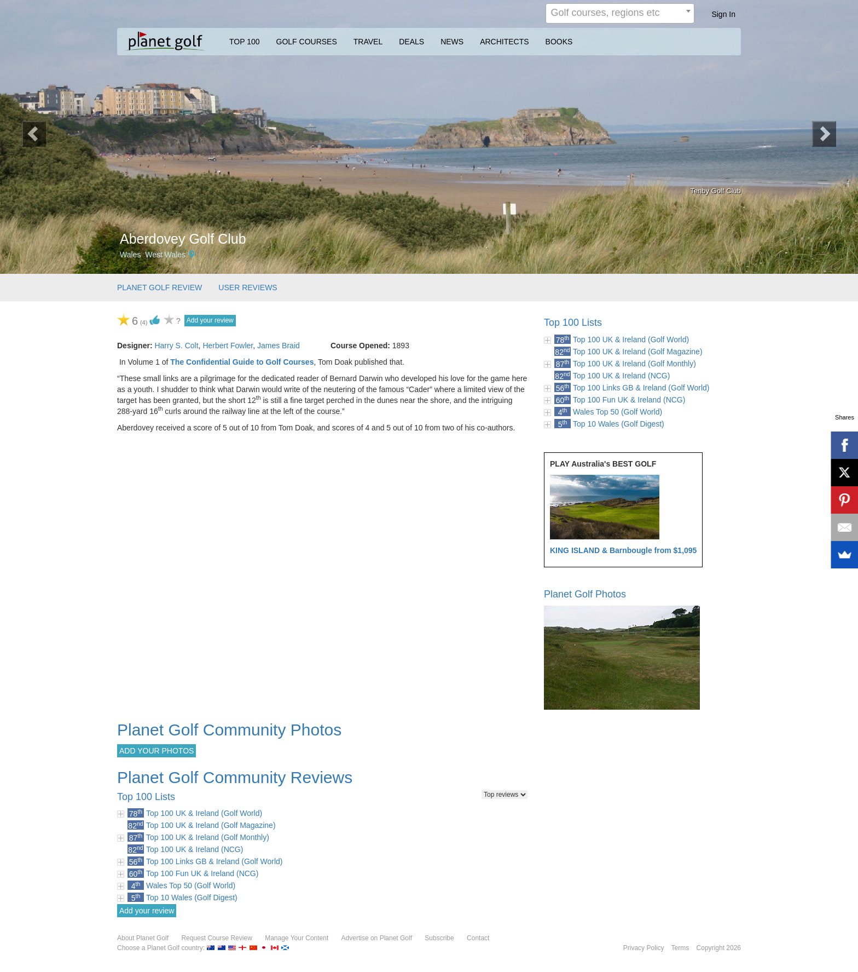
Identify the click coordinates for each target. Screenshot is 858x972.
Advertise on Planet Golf (376, 938)
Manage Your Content (296, 938)
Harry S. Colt (176, 345)
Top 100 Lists (573, 322)
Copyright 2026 (719, 948)
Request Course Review (216, 938)
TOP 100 (244, 41)
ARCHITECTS (504, 41)
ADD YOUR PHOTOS (156, 750)
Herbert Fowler (227, 345)
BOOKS (559, 41)
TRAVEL (367, 41)
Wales (130, 254)
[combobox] (620, 13)
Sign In (723, 14)
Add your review (210, 320)
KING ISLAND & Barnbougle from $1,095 (623, 550)
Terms (680, 948)
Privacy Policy (643, 948)
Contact (478, 938)
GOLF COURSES (306, 41)
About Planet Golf (143, 938)
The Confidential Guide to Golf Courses (242, 362)
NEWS (451, 41)
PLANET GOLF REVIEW (159, 287)
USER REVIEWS (247, 287)
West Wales (165, 254)
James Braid (278, 345)
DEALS (411, 41)
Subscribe (439, 938)
